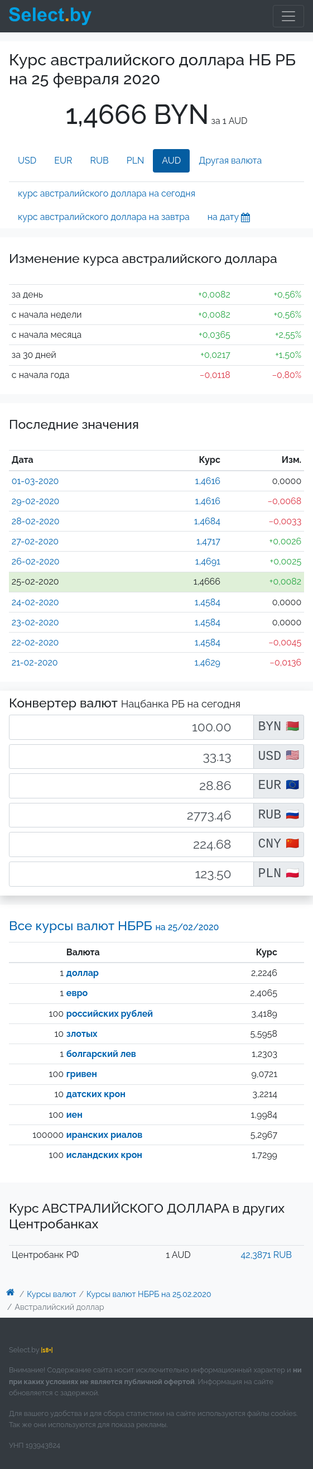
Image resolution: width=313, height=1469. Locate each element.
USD (27, 160)
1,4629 (207, 662)
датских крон (96, 1094)
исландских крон (104, 1155)
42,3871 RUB (266, 1255)
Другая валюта (230, 160)
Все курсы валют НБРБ (114, 925)
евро (77, 993)
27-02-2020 (35, 541)
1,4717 (208, 541)
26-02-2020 (36, 561)
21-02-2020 (35, 662)
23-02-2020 (35, 622)
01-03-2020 (35, 481)
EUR (63, 160)
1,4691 (207, 561)
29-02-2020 (36, 501)
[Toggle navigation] (288, 16)
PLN (136, 160)
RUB (99, 160)
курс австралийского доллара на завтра (104, 217)
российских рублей (109, 1013)
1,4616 (207, 481)
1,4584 (207, 602)
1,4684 (207, 521)
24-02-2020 (35, 602)
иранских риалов (104, 1135)
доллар (82, 973)
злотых (82, 1033)
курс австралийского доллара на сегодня (106, 193)
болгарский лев (101, 1054)
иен (74, 1114)
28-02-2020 (36, 521)
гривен (81, 1074)
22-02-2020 (35, 642)
